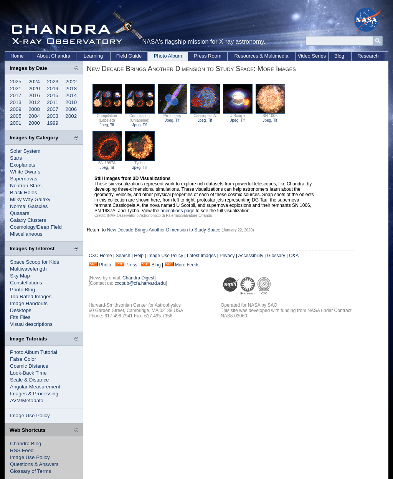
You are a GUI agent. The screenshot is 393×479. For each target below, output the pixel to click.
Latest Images (201, 255)
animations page (177, 210)
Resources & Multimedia (261, 56)
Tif (112, 125)
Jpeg (104, 125)
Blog (339, 56)
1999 (52, 123)
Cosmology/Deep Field (36, 227)
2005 (15, 116)
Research (368, 56)
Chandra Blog (25, 443)
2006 (71, 109)
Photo (105, 265)
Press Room (207, 56)
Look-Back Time (28, 373)
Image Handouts (29, 303)
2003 (52, 116)
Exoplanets (22, 165)
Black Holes (23, 192)
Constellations (26, 283)
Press (131, 265)
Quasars (19, 213)
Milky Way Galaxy (30, 199)
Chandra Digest (138, 278)
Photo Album (168, 56)
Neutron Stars (25, 185)
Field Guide (129, 56)
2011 (52, 102)
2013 (15, 102)
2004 (34, 116)
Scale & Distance (29, 380)
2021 (15, 88)
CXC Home (100, 255)
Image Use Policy (30, 415)
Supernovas (23, 179)
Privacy (227, 255)
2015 (52, 95)
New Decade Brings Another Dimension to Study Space (164, 230)
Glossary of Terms (30, 471)
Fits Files (20, 317)
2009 (15, 109)
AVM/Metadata (26, 400)
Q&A (294, 255)
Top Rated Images (30, 296)
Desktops (20, 310)
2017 (15, 95)
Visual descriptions (31, 324)
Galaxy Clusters (28, 220)
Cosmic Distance (29, 366)
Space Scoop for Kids (34, 262)
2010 (71, 102)
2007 (52, 109)
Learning (93, 56)
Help (139, 255)
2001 (15, 123)
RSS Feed (22, 450)
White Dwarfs (25, 172)
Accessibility (250, 255)
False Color (23, 359)
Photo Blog (22, 289)
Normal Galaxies (29, 206)
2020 (34, 88)
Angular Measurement (35, 387)
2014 (71, 95)
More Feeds (187, 265)
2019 (52, 88)
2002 (71, 116)
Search (123, 255)
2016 (34, 95)
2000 (34, 123)
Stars (16, 158)
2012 (34, 102)
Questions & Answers (34, 464)
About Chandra (53, 56)
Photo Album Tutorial (33, 352)
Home (17, 56)
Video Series (312, 56)
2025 (15, 81)
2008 (34, 109)
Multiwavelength (28, 269)
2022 (71, 81)
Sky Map (20, 276)
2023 (52, 81)
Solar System (25, 151)
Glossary (276, 255)
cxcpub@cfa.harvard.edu (140, 283)
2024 (34, 81)
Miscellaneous (26, 234)
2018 (71, 88)
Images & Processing (34, 393)
